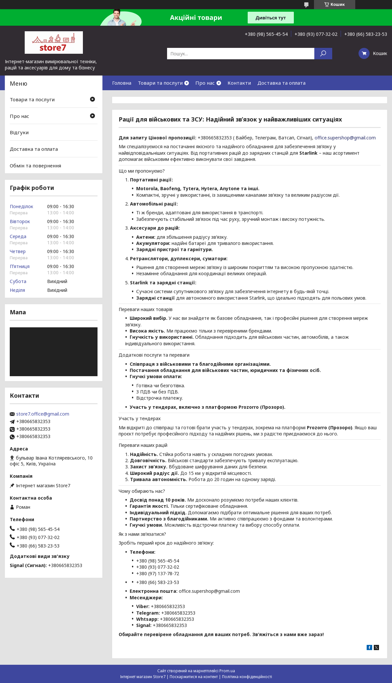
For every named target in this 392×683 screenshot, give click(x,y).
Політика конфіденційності (247, 676)
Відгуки (19, 132)
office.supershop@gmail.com (345, 138)
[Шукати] (323, 53)
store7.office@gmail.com (42, 414)
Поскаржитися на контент (194, 676)
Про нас (205, 82)
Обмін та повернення (35, 165)
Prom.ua (227, 671)
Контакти (239, 82)
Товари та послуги (160, 82)
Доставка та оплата (281, 82)
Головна (121, 82)
